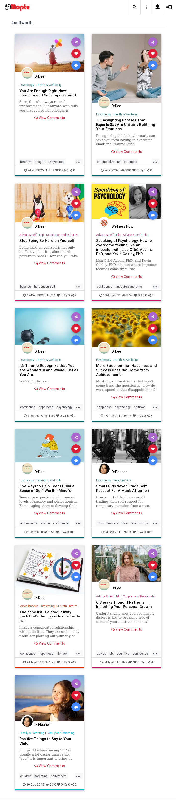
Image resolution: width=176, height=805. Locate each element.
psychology (64, 407)
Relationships (122, 480)
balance (25, 286)
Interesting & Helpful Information (62, 606)
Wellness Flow (122, 226)
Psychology (26, 85)
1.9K (50, 662)
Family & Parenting (31, 733)
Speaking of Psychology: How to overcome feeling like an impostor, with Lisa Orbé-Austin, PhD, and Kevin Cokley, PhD (124, 247)
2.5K (127, 295)
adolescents (28, 523)
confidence (104, 286)
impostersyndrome (129, 286)
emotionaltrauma (109, 162)
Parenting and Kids (48, 480)
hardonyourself (44, 286)
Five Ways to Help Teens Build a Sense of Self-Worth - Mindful (46, 488)
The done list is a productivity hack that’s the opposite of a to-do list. (49, 616)
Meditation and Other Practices (66, 235)
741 (51, 295)
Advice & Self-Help (31, 235)
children (25, 776)
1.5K (49, 416)
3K (127, 532)
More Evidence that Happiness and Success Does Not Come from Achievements (126, 370)
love (124, 523)
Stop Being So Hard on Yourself (47, 240)
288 (49, 170)
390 (126, 170)
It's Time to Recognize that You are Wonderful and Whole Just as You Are (48, 370)
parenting (41, 776)
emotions (130, 162)
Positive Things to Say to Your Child (45, 741)
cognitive (123, 653)
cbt (111, 653)
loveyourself (56, 162)
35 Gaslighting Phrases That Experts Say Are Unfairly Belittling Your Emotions (125, 124)
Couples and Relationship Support (145, 596)
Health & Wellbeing (49, 85)
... (78, 161)
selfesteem (59, 776)
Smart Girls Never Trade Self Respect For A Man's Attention (122, 488)
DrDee (39, 76)
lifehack (62, 653)
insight (39, 162)
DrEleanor (119, 472)
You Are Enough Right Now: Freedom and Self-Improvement (47, 92)
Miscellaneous (28, 606)
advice (45, 523)
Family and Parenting (61, 733)
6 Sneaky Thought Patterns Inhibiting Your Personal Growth (124, 604)
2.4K (127, 662)
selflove (139, 407)
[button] (134, 7)
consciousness (107, 523)
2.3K (51, 784)
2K (127, 416)
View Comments (49, 118)
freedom (26, 162)
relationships (140, 523)
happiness (46, 407)
